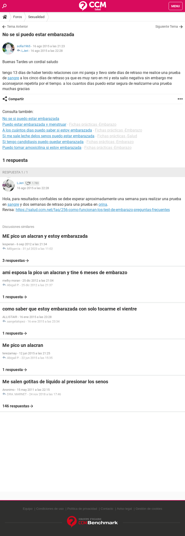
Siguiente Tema (166, 26)
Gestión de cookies (149, 508)
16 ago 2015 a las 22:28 (47, 51)
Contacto (107, 508)
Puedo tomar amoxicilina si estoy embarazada (41, 147)
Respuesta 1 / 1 (15, 172)
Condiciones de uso (50, 508)
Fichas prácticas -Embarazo (92, 124)
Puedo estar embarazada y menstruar (34, 124)
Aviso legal (124, 508)
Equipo (28, 508)
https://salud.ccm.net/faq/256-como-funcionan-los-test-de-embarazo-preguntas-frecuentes (93, 209)
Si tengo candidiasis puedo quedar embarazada (43, 141)
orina (103, 204)
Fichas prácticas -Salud (117, 136)
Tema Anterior (17, 26)
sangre (13, 78)
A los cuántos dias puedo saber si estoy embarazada (47, 130)
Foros (17, 17)
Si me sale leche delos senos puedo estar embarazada (48, 136)
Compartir (16, 99)
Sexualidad (36, 17)
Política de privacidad (82, 508)
